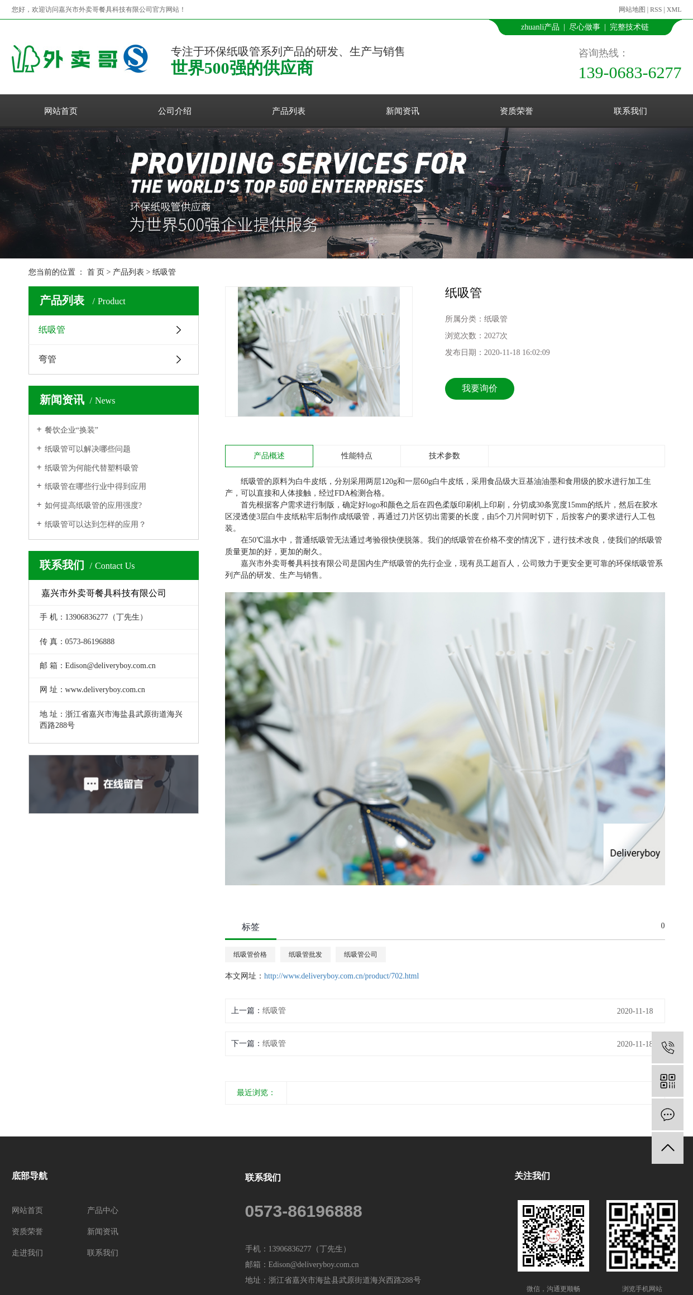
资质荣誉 (516, 111)
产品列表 (288, 111)
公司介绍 (175, 111)
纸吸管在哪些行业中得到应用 (95, 486)
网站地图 (632, 9)
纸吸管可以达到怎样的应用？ (95, 524)
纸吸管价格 (250, 954)
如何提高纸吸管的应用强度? (93, 505)
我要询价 (480, 388)
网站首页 (61, 111)
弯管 (47, 359)
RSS (656, 9)
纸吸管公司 (360, 954)
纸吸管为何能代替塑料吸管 (91, 468)
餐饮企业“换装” (71, 430)
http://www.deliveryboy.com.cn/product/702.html (341, 976)
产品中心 (102, 1210)
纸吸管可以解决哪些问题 (88, 449)
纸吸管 (164, 272)
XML (674, 9)
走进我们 (27, 1253)
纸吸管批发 (305, 954)
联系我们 (630, 111)
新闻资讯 (402, 111)
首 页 (96, 272)
